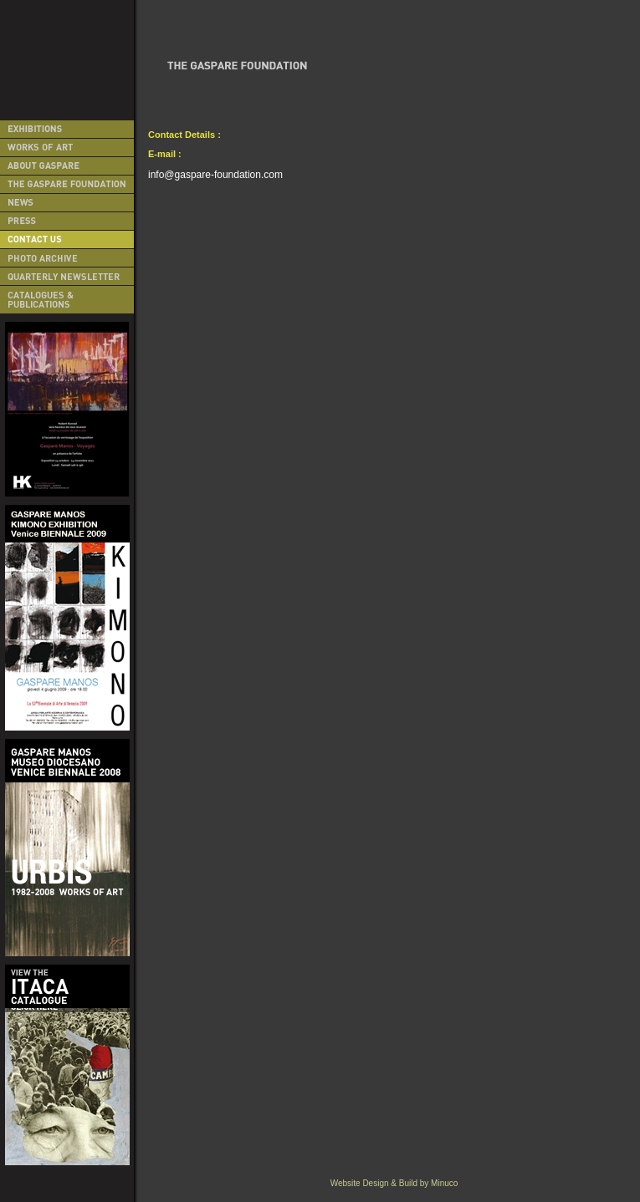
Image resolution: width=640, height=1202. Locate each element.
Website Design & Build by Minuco (394, 1183)
